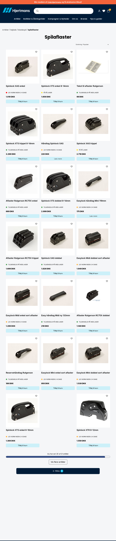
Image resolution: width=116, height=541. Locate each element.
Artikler (17, 19)
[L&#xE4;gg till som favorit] (36, 52)
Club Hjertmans (54, 2)
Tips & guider (96, 19)
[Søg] (37, 11)
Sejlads (13, 30)
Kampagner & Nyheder (58, 19)
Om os (75, 19)
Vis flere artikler (58, 462)
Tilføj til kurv (22, 101)
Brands (84, 19)
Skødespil (22, 30)
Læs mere (58, 159)
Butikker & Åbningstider (34, 19)
